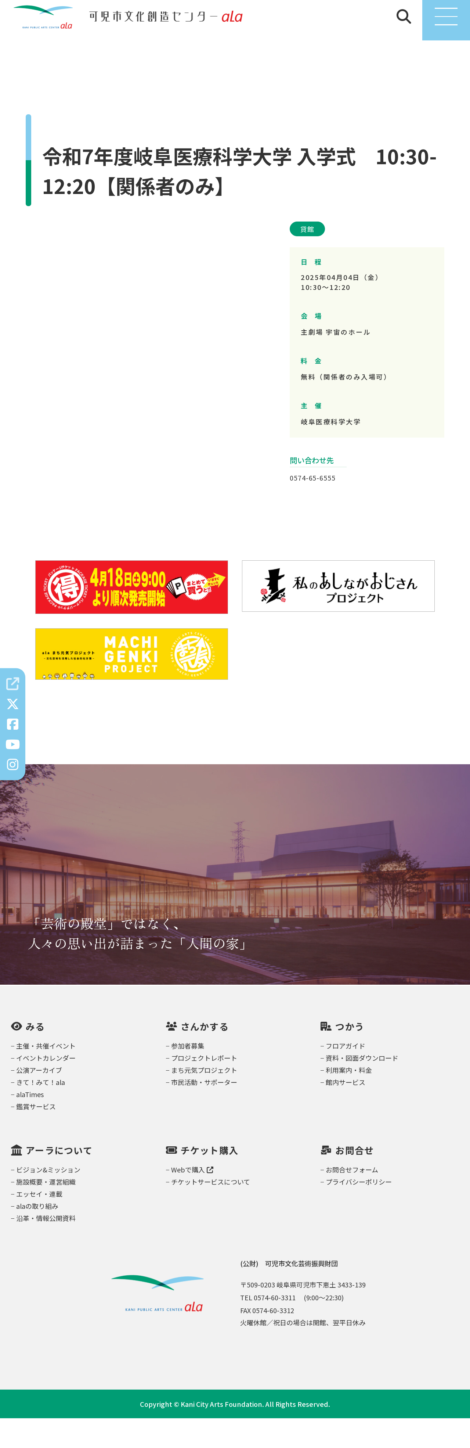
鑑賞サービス (36, 1136)
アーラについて (59, 1180)
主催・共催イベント (46, 1075)
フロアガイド (345, 1075)
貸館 (307, 258)
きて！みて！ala (40, 1112)
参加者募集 (187, 1075)
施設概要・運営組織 (46, 1211)
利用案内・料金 (349, 1099)
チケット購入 (210, 1180)
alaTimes (30, 1124)
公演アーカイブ (39, 1099)
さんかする (205, 1056)
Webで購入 (192, 1199)
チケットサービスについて (210, 1211)
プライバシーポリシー (359, 1211)
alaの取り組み (37, 1235)
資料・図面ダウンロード (362, 1087)
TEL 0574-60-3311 (268, 1327)
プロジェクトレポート (204, 1087)
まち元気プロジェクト (204, 1099)
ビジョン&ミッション (48, 1199)
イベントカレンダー (46, 1087)
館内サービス (345, 1112)
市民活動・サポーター (204, 1112)
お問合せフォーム (352, 1199)
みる (35, 1056)
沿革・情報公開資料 (46, 1248)
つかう (349, 1056)
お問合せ (354, 1180)
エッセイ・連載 (39, 1223)
